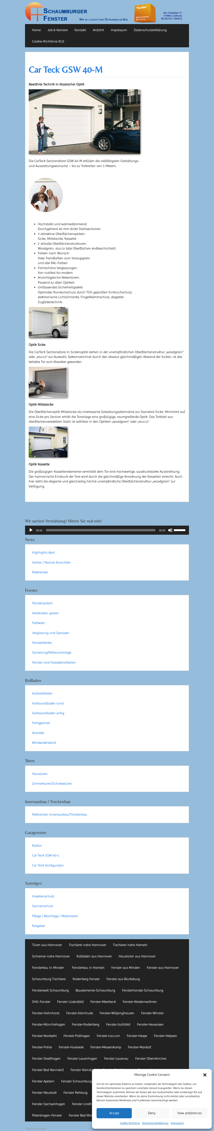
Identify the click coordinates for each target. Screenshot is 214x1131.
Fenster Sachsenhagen (48, 1104)
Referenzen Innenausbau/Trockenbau (59, 814)
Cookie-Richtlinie (130, 1123)
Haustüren (40, 774)
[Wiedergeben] (31, 530)
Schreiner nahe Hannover (51, 956)
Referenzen (40, 572)
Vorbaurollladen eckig (48, 713)
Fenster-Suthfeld (118, 1024)
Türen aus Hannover (47, 945)
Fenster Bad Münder (83, 1115)
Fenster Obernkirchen (151, 1058)
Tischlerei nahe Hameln (130, 945)
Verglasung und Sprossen (50, 633)
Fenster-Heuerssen (150, 1024)
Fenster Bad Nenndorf (48, 1070)
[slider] (100, 530)
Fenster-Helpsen (165, 1036)
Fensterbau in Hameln (88, 968)
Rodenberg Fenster (86, 979)
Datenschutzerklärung (155, 1123)
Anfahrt (98, 30)
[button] (205, 1075)
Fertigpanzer (41, 723)
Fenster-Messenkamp (105, 1047)
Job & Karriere (58, 30)
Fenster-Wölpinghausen (117, 1013)
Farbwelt (38, 623)
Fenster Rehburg (75, 1093)
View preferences (189, 1113)
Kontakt (80, 30)
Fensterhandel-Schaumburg (142, 990)
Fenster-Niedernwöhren (140, 1002)
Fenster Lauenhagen (82, 1058)
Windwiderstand (44, 743)
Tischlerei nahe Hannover (87, 945)
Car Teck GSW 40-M (66, 70)
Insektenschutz (43, 896)
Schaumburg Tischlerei (49, 979)
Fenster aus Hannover (163, 968)
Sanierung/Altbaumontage (51, 652)
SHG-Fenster (41, 1002)
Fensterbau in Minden (48, 968)
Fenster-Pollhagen (77, 1036)
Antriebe (38, 733)
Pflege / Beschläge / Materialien (55, 916)
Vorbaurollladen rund (48, 703)
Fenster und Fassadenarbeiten (54, 662)
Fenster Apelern (43, 1081)
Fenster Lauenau (116, 1058)
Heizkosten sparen (45, 613)
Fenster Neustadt (44, 1093)
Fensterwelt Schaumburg (50, 990)
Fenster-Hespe (137, 1036)
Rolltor (37, 846)
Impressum (177, 1123)
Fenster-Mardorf (139, 1047)
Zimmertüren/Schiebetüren (52, 783)
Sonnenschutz (42, 906)
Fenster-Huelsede (71, 1047)
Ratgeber (38, 926)
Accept (114, 1113)
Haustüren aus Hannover (137, 956)
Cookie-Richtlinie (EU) (48, 41)
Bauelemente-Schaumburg (95, 990)
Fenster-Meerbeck (103, 1002)
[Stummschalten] (170, 530)
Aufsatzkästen (42, 693)
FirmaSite (40, 1128)
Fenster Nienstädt (83, 1070)
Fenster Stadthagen (46, 1058)
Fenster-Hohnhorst (45, 1013)
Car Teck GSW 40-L (45, 855)
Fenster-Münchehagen (48, 1024)
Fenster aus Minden (125, 968)
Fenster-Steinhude (79, 1013)
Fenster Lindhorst (84, 1104)
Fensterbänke (42, 643)
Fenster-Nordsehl (44, 1036)
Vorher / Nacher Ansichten (51, 562)
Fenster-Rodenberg (85, 1024)
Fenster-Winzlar (152, 1013)
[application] (107, 530)
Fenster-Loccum (108, 1036)
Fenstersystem (42, 603)
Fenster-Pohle (42, 1047)
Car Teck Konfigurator (48, 865)
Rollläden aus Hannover (94, 956)
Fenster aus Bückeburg (123, 979)
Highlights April (43, 552)
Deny (151, 1113)
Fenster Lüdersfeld (70, 1002)
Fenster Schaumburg (76, 1081)
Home (36, 30)
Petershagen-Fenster (47, 1115)
